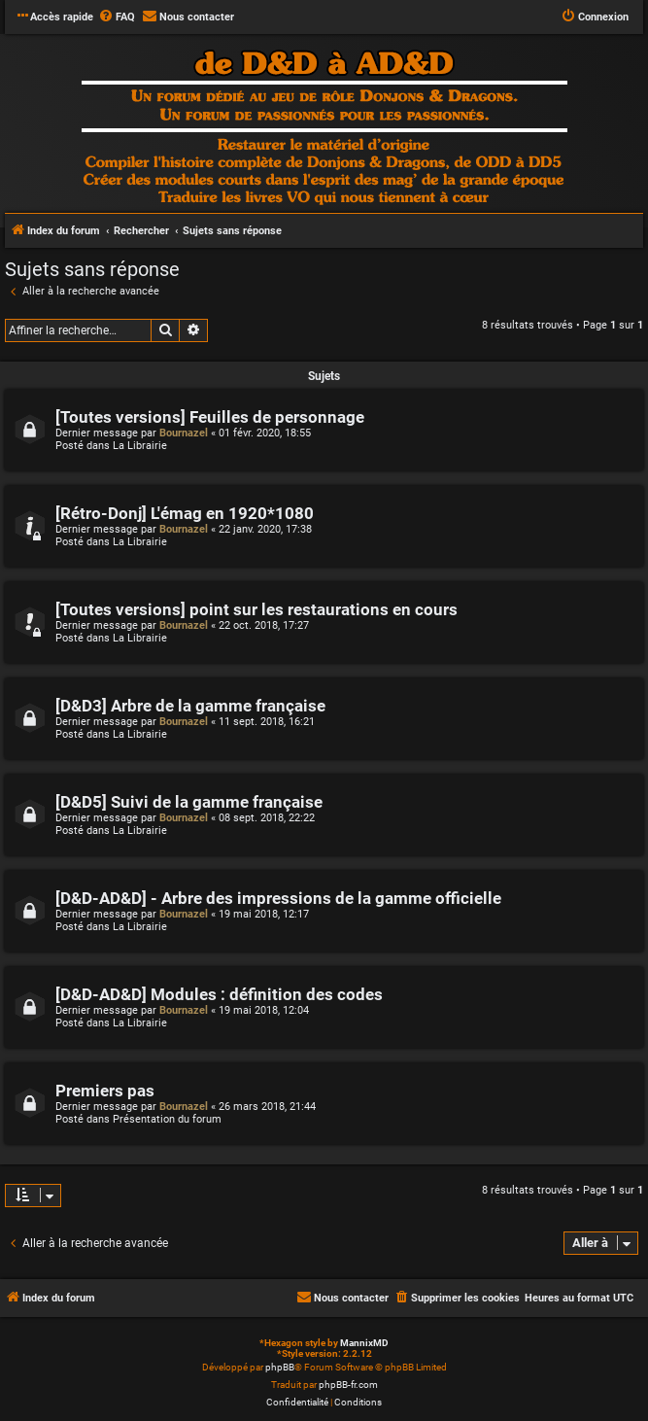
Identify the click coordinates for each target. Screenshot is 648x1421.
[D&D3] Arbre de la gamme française (190, 706)
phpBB (279, 1367)
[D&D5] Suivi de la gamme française (189, 802)
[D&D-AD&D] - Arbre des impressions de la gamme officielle (278, 898)
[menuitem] (116, 17)
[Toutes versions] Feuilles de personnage (209, 417)
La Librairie (140, 445)
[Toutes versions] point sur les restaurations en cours (256, 610)
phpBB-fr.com (348, 1384)
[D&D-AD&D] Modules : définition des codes (219, 995)
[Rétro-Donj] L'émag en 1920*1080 (184, 513)
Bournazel (183, 433)
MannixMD (364, 1342)
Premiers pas (104, 1091)
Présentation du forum (167, 1119)
